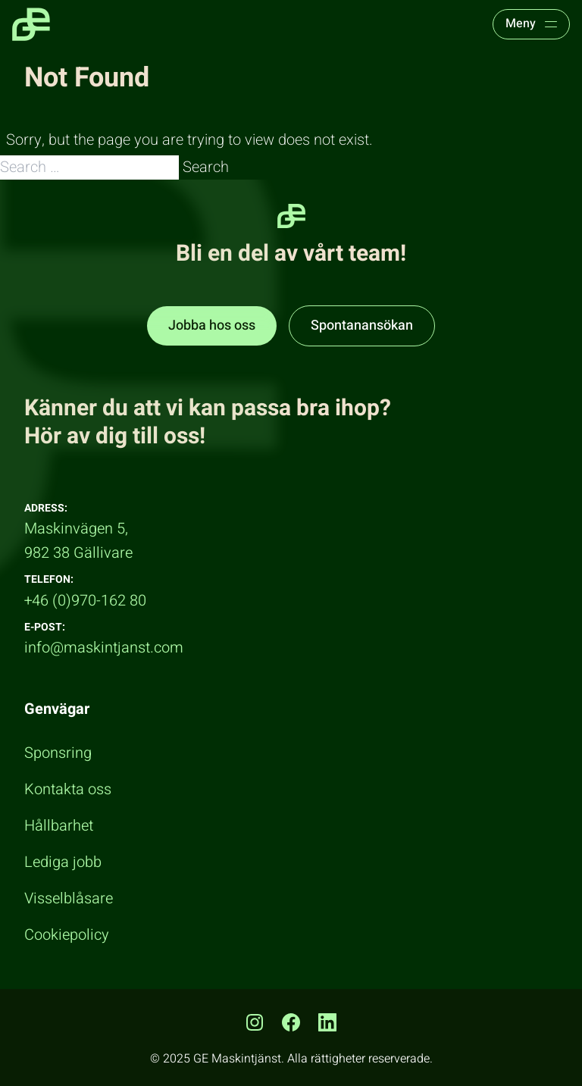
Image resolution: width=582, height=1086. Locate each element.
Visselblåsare (68, 898)
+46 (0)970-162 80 (85, 601)
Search (206, 167)
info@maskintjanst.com (103, 648)
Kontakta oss (67, 789)
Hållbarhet (58, 826)
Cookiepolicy (66, 935)
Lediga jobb (63, 862)
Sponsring (58, 753)
